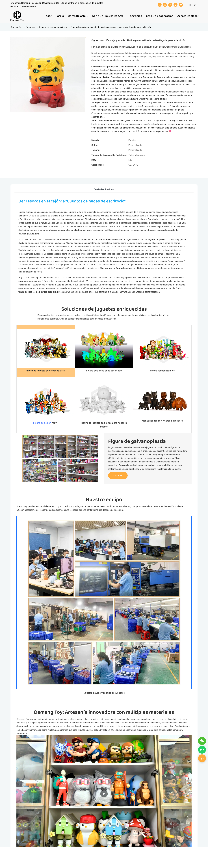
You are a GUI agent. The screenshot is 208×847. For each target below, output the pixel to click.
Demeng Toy (16, 27)
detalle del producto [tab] (104, 189)
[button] (199, 16)
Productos (30, 27)
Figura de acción (42, 423)
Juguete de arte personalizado (53, 27)
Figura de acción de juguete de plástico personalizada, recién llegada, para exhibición (111, 27)
